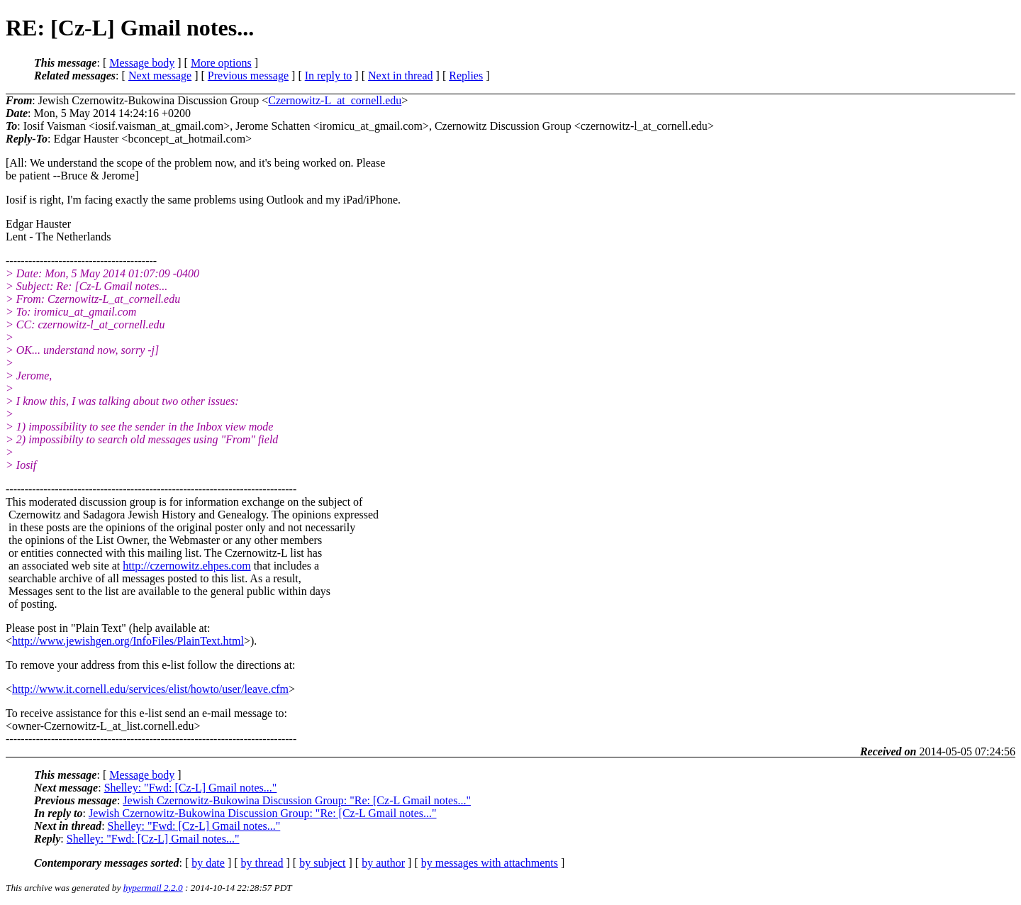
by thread (262, 863)
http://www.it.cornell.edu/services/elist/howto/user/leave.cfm (150, 689)
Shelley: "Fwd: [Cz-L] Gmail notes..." (190, 788)
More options (221, 63)
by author (383, 863)
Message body (141, 63)
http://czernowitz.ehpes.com (186, 566)
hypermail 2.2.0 (153, 887)
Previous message (248, 76)
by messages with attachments (489, 863)
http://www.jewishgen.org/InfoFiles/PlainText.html (128, 641)
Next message (159, 76)
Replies (466, 76)
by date (208, 863)
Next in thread (400, 76)
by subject (322, 863)
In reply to (328, 76)
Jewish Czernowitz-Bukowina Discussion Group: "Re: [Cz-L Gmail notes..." (297, 800)
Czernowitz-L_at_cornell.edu (334, 100)
